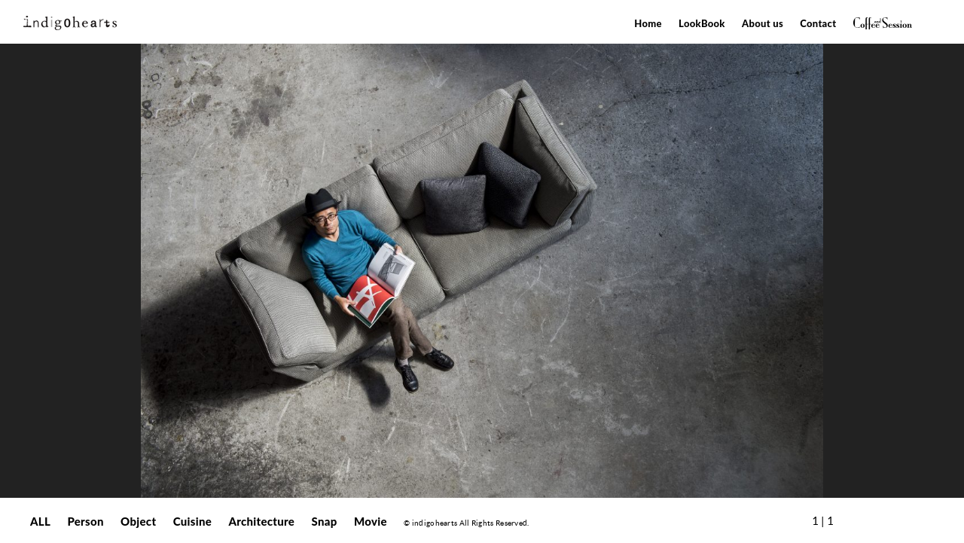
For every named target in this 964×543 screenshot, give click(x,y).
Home (648, 23)
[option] (482, 271)
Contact (818, 23)
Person (85, 521)
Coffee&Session (882, 23)
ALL (40, 521)
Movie (370, 521)
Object (138, 521)
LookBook (702, 23)
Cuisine (192, 521)
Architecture (261, 521)
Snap (324, 521)
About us (762, 23)
